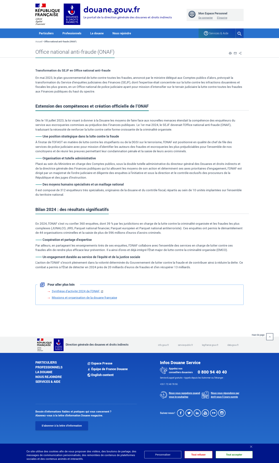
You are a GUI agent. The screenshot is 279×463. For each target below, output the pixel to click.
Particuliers (46, 362)
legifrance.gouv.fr (210, 344)
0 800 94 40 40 (212, 372)
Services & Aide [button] (218, 33)
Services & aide (47, 381)
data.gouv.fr (233, 344)
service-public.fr (185, 344)
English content (100, 375)
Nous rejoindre (121, 33)
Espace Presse (99, 363)
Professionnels (48, 367)
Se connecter (205, 17)
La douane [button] (97, 33)
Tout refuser (198, 454)
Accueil (38, 41)
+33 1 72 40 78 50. (169, 384)
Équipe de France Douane (107, 369)
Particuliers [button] (46, 33)
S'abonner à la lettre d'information (62, 425)
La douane (43, 372)
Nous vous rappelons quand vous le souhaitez (184, 394)
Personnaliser (162, 454)
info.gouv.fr (163, 344)
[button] (230, 53)
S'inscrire (222, 17)
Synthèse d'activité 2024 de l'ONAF (76, 291)
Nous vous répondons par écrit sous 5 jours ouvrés (225, 394)
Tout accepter (234, 454)
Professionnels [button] (71, 33)
